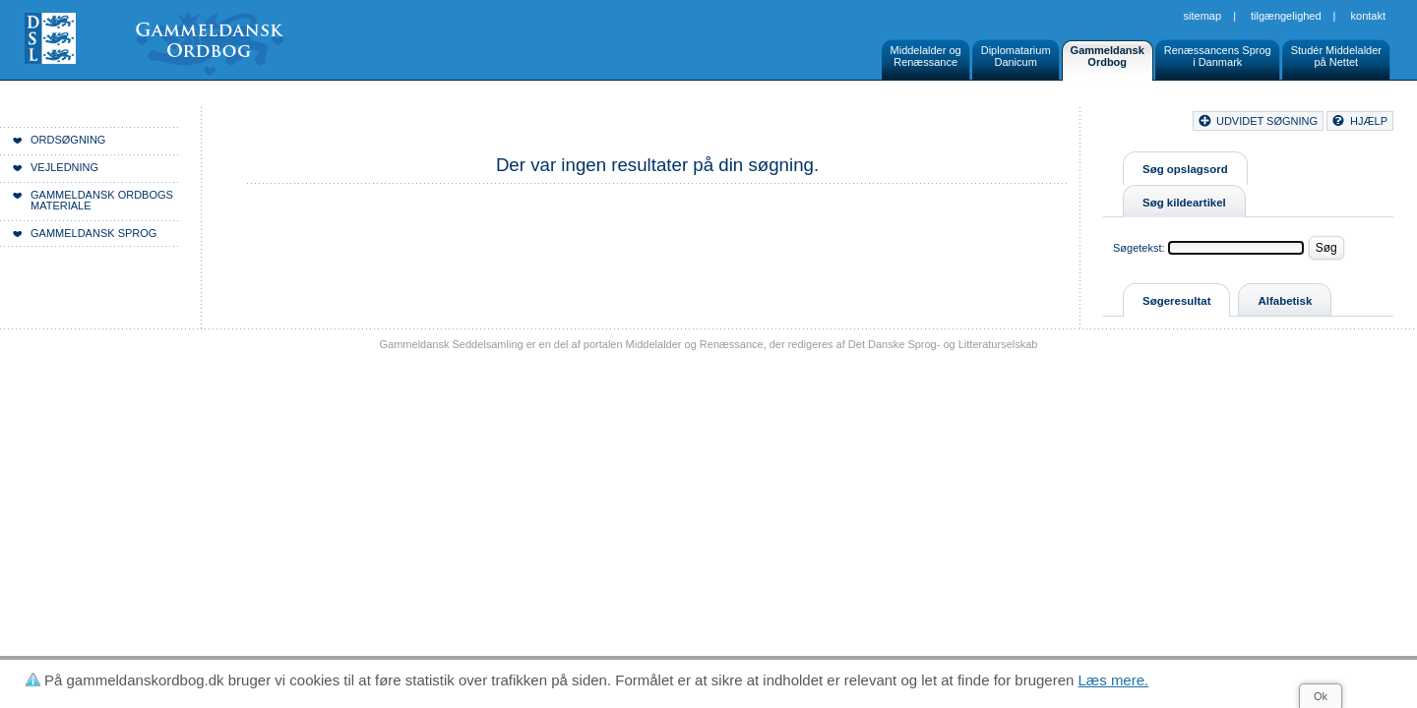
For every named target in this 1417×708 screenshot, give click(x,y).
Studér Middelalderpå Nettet (1336, 56)
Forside (302, 124)
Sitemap (1203, 16)
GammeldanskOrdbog (1107, 56)
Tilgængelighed (1286, 16)
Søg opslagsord (1185, 169)
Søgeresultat (1176, 301)
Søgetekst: (1139, 248)
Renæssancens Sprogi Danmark (1217, 56)
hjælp (1368, 121)
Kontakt (1368, 16)
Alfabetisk (1285, 301)
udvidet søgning (1267, 121)
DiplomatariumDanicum (1016, 56)
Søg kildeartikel (1184, 202)
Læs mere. (1113, 680)
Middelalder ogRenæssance (926, 56)
